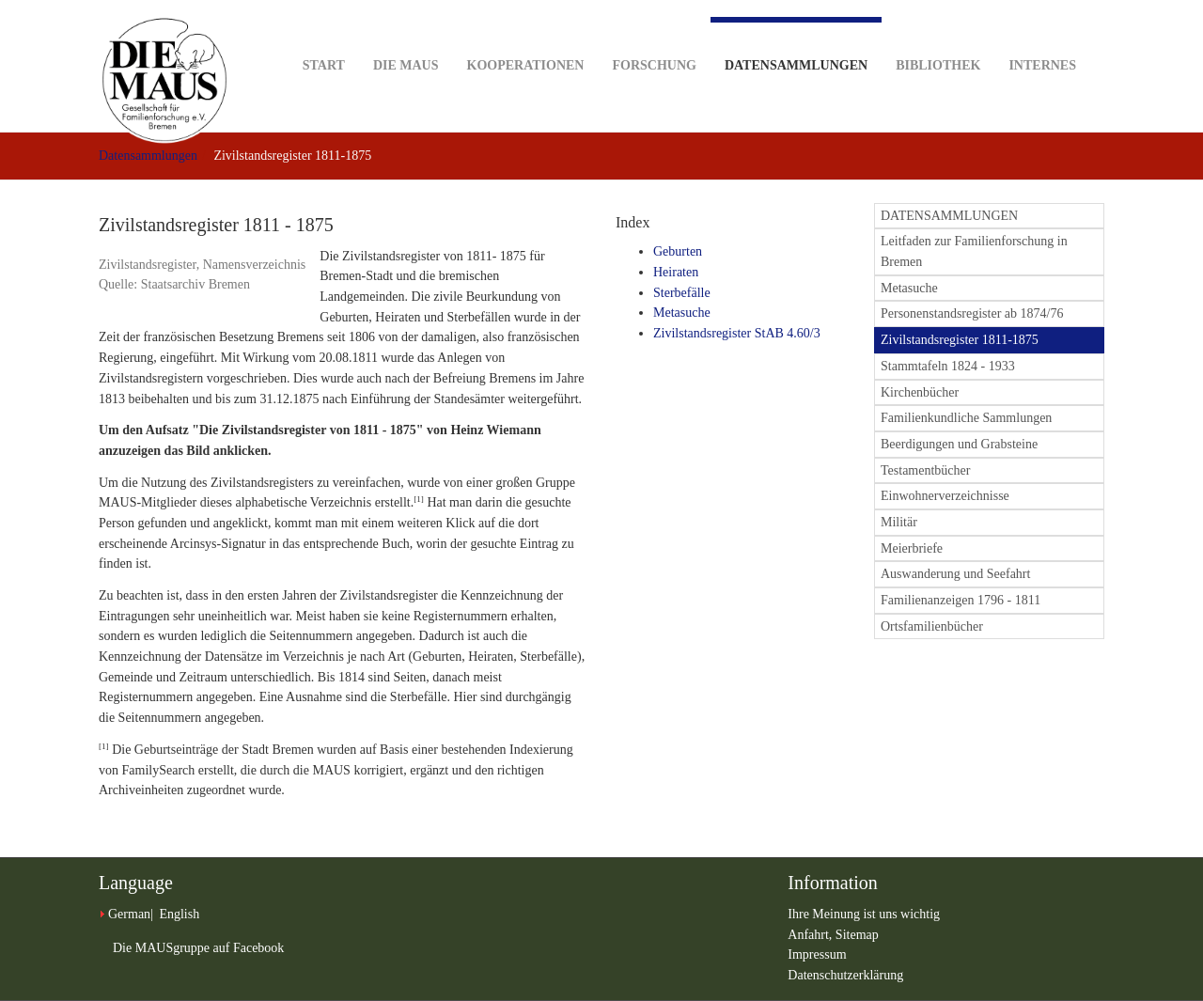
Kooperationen (526, 36)
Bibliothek (938, 36)
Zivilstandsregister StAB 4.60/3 (736, 333)
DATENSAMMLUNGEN (949, 216)
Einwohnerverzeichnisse (945, 496)
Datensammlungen (796, 44)
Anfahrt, (812, 935)
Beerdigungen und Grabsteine (959, 444)
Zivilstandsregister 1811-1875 (960, 340)
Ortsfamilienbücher (932, 626)
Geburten (677, 251)
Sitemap (857, 935)
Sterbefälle (682, 293)
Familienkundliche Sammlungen (966, 418)
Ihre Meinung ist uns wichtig (864, 914)
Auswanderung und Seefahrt (955, 574)
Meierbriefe (912, 548)
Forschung (654, 36)
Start (324, 36)
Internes (1042, 36)
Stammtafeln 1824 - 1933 (948, 366)
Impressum (817, 954)
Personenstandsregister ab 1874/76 (972, 313)
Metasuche (682, 312)
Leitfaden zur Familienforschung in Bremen (974, 251)
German (129, 914)
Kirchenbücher (920, 392)
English (179, 914)
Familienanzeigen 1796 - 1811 (960, 600)
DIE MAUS (406, 36)
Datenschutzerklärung (845, 975)
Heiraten (675, 272)
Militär (899, 522)
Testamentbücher (925, 470)
